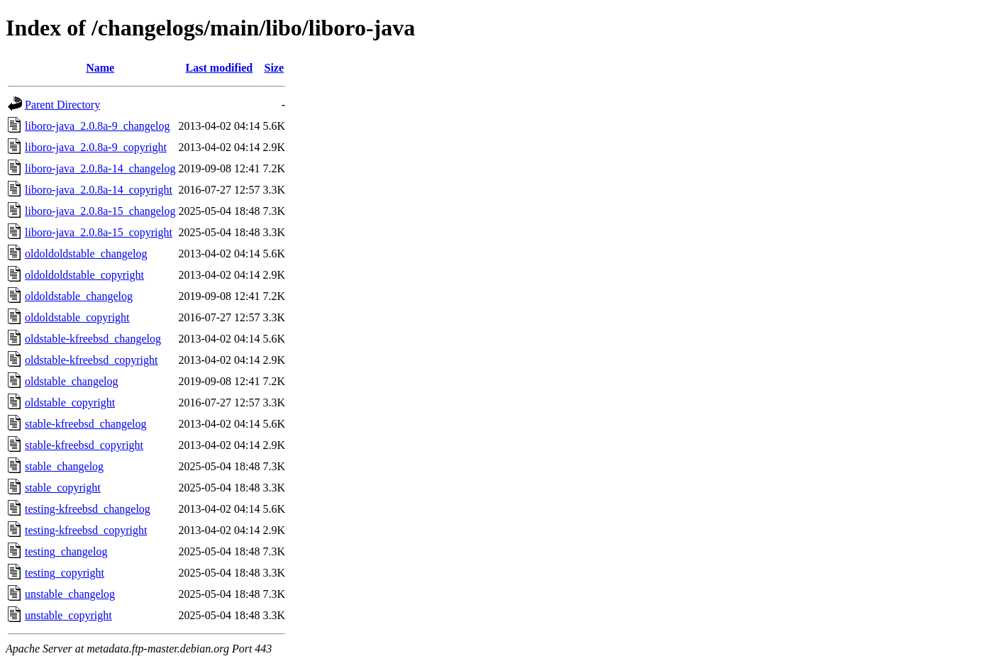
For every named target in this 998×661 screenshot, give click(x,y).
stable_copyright (63, 488)
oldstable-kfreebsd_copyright (91, 360)
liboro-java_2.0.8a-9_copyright (96, 147)
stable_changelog (64, 466)
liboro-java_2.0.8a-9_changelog (97, 126)
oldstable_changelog (71, 381)
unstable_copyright (68, 615)
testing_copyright (64, 573)
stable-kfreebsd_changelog (85, 424)
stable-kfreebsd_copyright (84, 445)
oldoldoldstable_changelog (86, 254)
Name (100, 68)
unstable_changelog (70, 594)
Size (274, 68)
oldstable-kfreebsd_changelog (93, 339)
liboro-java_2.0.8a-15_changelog (100, 211)
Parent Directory (62, 105)
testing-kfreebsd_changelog (87, 509)
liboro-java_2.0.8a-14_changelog (100, 168)
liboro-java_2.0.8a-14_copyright (98, 190)
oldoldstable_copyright (77, 317)
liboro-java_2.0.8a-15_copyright (98, 232)
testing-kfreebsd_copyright (86, 530)
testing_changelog (66, 551)
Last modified (219, 68)
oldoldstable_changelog (79, 296)
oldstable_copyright (70, 402)
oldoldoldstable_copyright (84, 275)
